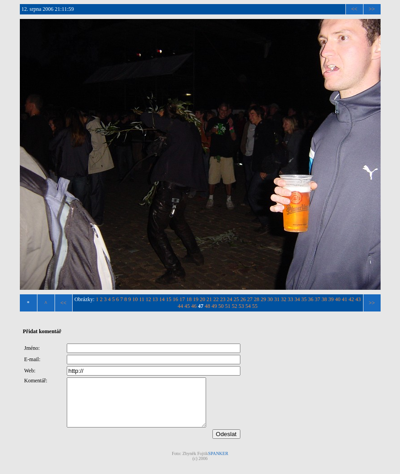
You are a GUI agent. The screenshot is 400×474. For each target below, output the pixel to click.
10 (135, 299)
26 (243, 299)
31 (277, 299)
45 (187, 306)
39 (331, 299)
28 (256, 299)
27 (250, 299)
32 (283, 299)
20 (202, 299)
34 (297, 299)
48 (207, 306)
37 (317, 299)
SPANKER (218, 462)
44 (180, 306)
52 (234, 306)
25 (236, 299)
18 (189, 299)
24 (229, 299)
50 (221, 306)
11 (142, 299)
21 (209, 299)
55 (254, 306)
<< (354, 9)
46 (194, 306)
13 (155, 299)
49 (214, 306)
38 (324, 299)
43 (358, 299)
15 (168, 299)
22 (216, 299)
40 (337, 299)
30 (270, 299)
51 (227, 306)
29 (263, 299)
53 (241, 306)
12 (148, 299)
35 (304, 299)
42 (351, 299)
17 (182, 299)
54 (248, 306)
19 (195, 299)
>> (372, 9)
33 (290, 299)
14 (162, 299)
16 (175, 299)
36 (310, 299)
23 (222, 299)
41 (344, 299)
